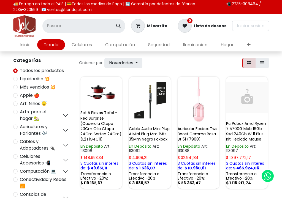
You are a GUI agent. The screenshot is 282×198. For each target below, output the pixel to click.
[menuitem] (25, 44)
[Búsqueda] (118, 26)
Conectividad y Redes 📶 (43, 182)
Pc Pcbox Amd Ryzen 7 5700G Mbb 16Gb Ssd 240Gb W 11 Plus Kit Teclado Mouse (246, 131)
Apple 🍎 (29, 95)
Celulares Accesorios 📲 (35, 159)
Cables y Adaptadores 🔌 (37, 144)
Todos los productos (42, 70)
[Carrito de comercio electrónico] (149, 26)
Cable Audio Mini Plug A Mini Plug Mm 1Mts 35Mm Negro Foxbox (149, 134)
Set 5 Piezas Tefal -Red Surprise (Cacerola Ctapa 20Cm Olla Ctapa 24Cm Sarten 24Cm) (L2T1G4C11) (100, 126)
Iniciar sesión (250, 26)
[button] (123, 63)
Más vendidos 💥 (38, 87)
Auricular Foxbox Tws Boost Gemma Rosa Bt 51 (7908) (197, 134)
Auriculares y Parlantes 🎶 (34, 129)
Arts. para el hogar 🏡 (33, 115)
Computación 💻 (38, 171)
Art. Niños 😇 (33, 103)
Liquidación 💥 (35, 79)
